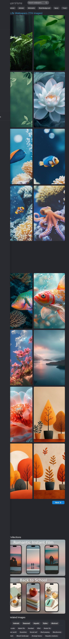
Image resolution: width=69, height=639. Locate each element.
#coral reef (36, 633)
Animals (23, 8)
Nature (7, 8)
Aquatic (37, 623)
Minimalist (32, 8)
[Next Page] (58, 502)
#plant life (22, 629)
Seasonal (26, 623)
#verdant (33, 629)
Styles (46, 623)
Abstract (14, 8)
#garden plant (22, 637)
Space (54, 8)
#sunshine (24, 633)
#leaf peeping (48, 633)
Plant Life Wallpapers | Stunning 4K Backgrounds (11, 3)
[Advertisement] (33, 257)
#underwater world (10, 633)
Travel (61, 8)
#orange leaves (52, 637)
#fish (41, 629)
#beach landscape (37, 637)
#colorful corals (9, 629)
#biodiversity (8, 637)
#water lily (50, 629)
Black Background (43, 8)
